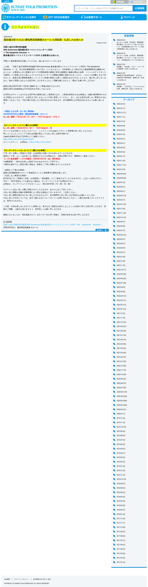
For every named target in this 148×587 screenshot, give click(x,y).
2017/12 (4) (121, 519)
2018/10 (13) (121, 479)
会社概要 (7, 579)
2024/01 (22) (121, 204)
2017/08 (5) (121, 536)
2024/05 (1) (121, 187)
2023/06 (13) (121, 235)
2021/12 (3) (121, 313)
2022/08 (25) (121, 278)
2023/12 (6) (121, 209)
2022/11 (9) (121, 265)
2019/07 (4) (121, 440)
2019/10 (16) (121, 427)
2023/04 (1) (121, 243)
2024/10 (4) (121, 169)
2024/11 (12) (121, 165)
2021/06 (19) (121, 340)
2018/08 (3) (121, 488)
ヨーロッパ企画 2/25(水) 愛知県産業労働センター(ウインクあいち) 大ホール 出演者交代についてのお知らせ (131, 56)
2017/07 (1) (121, 540)
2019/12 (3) (121, 418)
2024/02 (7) (121, 200)
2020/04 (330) (122, 401)
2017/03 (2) (121, 558)
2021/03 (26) (121, 353)
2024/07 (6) (121, 182)
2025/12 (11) (121, 113)
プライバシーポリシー (21, 579)
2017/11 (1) (121, 523)
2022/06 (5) (121, 287)
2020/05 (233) (122, 396)
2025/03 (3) (121, 148)
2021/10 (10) (121, 322)
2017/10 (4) (121, 527)
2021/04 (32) (121, 348)
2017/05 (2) (121, 549)
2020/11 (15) (121, 370)
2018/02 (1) (121, 510)
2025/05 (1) (121, 139)
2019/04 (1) (121, 453)
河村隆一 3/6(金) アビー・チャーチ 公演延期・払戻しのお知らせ (131, 66)
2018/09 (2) (121, 484)
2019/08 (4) (121, 435)
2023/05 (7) (121, 239)
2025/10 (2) (121, 121)
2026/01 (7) (121, 108)
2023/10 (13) (121, 217)
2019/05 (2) (121, 449)
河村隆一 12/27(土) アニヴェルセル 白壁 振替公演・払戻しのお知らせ (131, 86)
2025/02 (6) (121, 152)
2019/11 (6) (121, 422)
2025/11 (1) (121, 117)
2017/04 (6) (121, 553)
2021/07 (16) (121, 335)
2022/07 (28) (121, 283)
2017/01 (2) (121, 562)
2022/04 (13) (121, 296)
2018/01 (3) (121, 514)
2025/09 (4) (121, 126)
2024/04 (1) (121, 191)
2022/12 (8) (121, 261)
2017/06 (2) (121, 545)
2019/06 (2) (121, 444)
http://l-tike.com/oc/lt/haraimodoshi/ (18, 139)
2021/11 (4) (121, 318)
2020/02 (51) (121, 409)
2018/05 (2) (121, 497)
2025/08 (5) (121, 130)
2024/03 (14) (121, 196)
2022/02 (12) (121, 305)
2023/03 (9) (121, 248)
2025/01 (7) (121, 156)
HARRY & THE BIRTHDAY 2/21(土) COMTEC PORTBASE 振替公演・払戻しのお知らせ (131, 76)
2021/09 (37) (121, 326)
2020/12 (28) (121, 366)
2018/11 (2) (121, 475)
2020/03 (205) (122, 405)
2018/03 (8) (121, 505)
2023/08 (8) (121, 226)
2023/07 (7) (121, 230)
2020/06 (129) (122, 392)
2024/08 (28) (121, 178)
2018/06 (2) (121, 492)
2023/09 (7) (121, 222)
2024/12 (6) (121, 161)
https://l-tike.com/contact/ (40, 142)
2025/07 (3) (121, 134)
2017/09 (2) (121, 532)
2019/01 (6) (121, 466)
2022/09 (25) (121, 274)
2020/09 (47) (121, 379)
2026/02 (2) (121, 104)
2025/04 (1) (121, 143)
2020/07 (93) (121, 388)
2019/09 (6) (121, 431)
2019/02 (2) (121, 462)
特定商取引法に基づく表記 (42, 579)
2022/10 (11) (121, 270)
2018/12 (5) (121, 470)
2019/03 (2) (121, 457)
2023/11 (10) (121, 213)
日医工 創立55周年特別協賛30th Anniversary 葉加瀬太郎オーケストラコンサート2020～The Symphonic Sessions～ (52, 225)
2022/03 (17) (121, 300)
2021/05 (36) (121, 344)
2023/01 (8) (121, 257)
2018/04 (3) (121, 501)
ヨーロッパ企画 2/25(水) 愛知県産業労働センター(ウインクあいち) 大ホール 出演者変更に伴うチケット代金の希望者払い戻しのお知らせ (131, 44)
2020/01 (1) (121, 414)
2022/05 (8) (121, 292)
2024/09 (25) (121, 174)
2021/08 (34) (121, 331)
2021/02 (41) (121, 357)
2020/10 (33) (121, 374)
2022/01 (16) (121, 309)
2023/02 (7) (121, 252)
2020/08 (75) (121, 383)
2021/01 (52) (121, 361)
